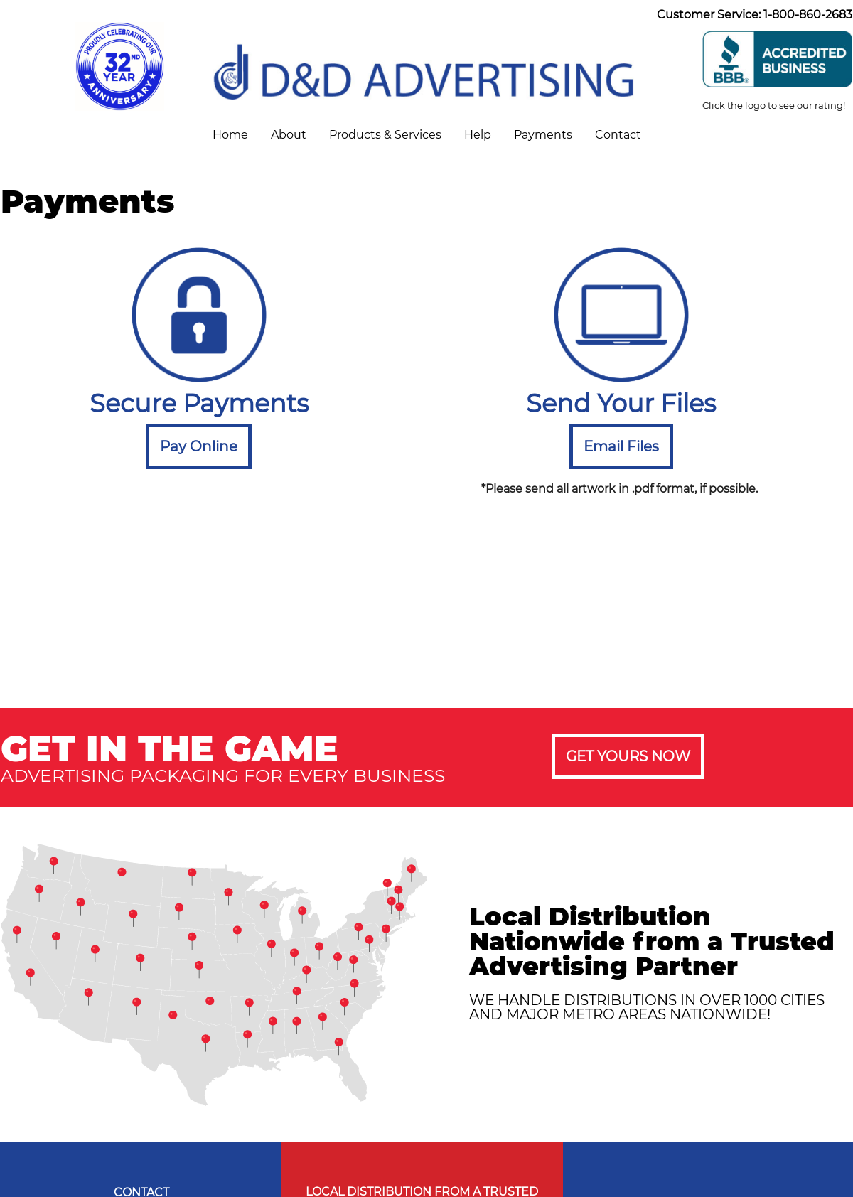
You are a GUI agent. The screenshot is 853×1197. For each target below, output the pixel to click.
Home (230, 134)
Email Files (621, 446)
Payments (543, 134)
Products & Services (385, 134)
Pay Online (198, 446)
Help (477, 134)
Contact (618, 134)
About (288, 134)
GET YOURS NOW (628, 756)
